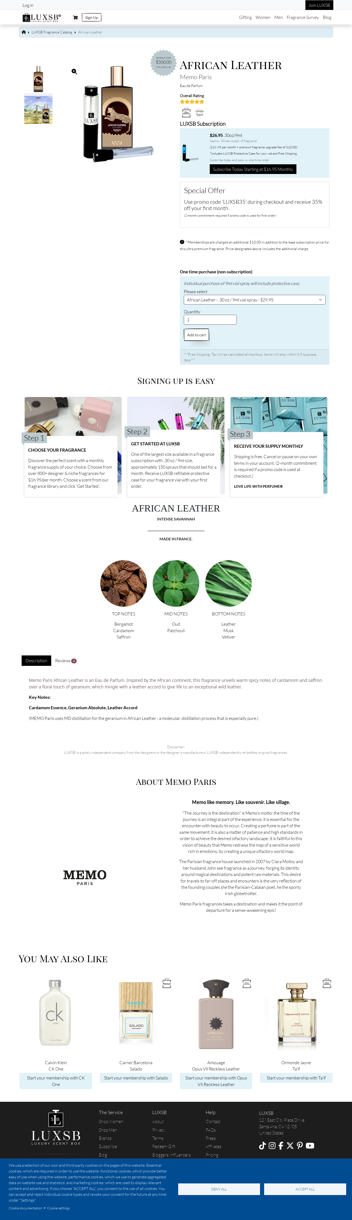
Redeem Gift (163, 1146)
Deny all (219, 1189)
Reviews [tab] (66, 660)
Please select (195, 291)
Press (211, 1138)
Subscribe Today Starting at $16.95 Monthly (253, 169)
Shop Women (111, 1121)
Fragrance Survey (303, 17)
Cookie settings (58, 1208)
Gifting (245, 17)
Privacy (158, 1130)
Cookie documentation (25, 1208)
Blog (327, 17)
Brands (105, 1138)
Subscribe (108, 1146)
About (158, 1121)
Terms (157, 1138)
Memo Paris (196, 77)
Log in (28, 5)
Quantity (192, 311)
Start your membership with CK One (56, 1081)
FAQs (211, 1130)
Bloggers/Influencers (171, 1154)
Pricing (212, 1154)
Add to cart (196, 334)
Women (263, 17)
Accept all (305, 1189)
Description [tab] (36, 660)
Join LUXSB (319, 5)
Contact (213, 1121)
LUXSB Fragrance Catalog (52, 32)
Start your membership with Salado (136, 1077)
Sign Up (91, 17)
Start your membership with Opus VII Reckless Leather (216, 1081)
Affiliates (213, 1146)
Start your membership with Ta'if (296, 1077)
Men (278, 17)
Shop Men (108, 1130)
